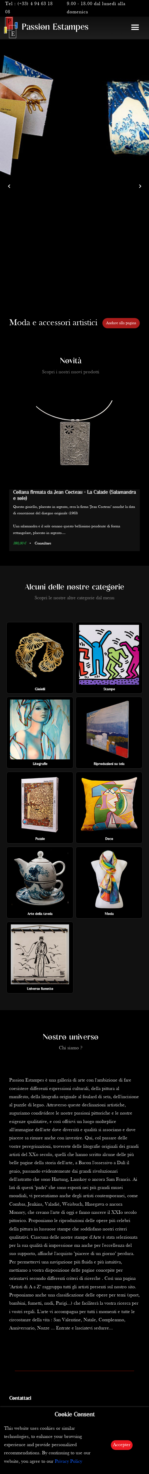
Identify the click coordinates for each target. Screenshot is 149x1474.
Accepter (122, 1445)
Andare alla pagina (121, 323)
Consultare (43, 543)
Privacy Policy (68, 1461)
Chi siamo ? (70, 1048)
